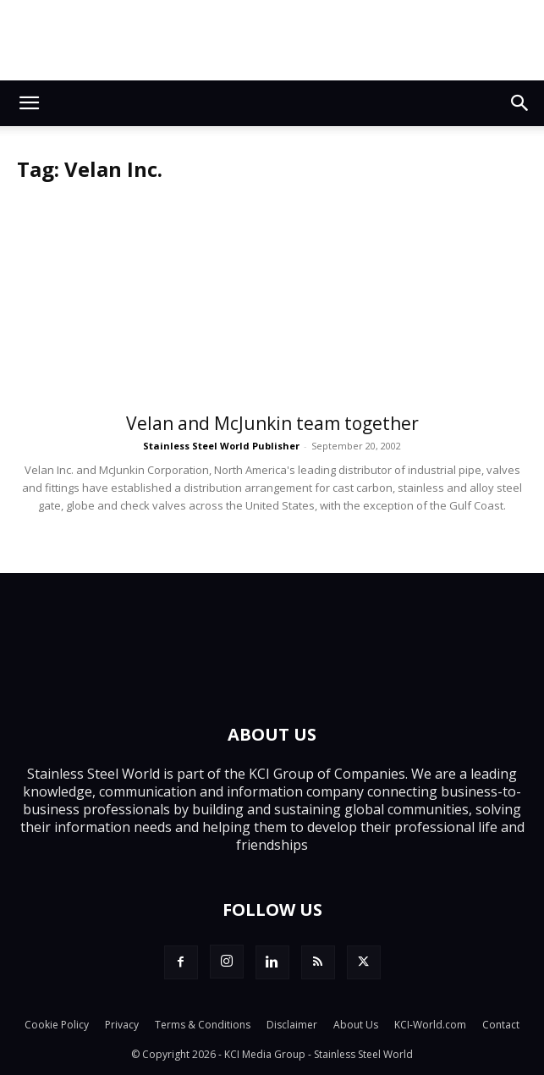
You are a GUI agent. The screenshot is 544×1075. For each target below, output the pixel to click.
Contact (500, 1024)
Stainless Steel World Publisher (221, 445)
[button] (29, 103)
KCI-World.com (430, 1024)
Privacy (122, 1024)
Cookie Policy (57, 1024)
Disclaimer (292, 1024)
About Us (355, 1024)
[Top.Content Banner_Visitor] (272, 40)
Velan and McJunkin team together (272, 423)
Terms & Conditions (202, 1024)
